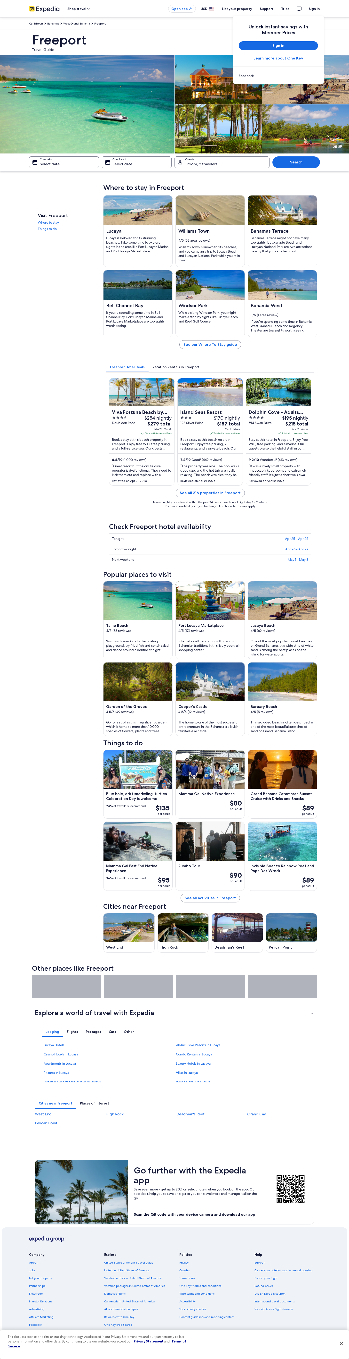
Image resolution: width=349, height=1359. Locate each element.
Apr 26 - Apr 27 (296, 549)
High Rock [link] (115, 1114)
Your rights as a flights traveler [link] (273, 1309)
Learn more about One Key (278, 58)
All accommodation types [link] (121, 1309)
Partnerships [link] (37, 1286)
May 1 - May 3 (298, 559)
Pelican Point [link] (46, 1123)
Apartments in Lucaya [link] (60, 1063)
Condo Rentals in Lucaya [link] (194, 1054)
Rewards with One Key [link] (119, 1317)
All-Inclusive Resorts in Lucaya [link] (198, 1045)
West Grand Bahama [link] (76, 23)
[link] (278, 76)
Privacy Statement (148, 1341)
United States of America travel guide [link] (128, 1263)
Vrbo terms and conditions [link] (196, 1294)
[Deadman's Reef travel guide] (237, 933)
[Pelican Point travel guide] (291, 933)
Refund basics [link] (263, 1286)
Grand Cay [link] (256, 1114)
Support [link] (259, 1263)
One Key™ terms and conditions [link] (200, 1286)
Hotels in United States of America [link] (126, 1270)
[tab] (127, 367)
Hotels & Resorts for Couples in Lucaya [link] (72, 1082)
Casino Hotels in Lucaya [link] (61, 1054)
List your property (237, 9)
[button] (174, 1012)
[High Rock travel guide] (183, 933)
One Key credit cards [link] (118, 1325)
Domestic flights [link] (115, 1294)
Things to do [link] (47, 229)
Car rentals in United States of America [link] (129, 1301)
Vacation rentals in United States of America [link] (132, 1278)
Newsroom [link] (36, 1294)
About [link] (33, 1263)
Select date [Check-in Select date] (50, 164)
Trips (285, 9)
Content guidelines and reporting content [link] (206, 1317)
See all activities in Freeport (210, 898)
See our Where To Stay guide (210, 344)
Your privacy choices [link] (192, 1309)
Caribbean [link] (36, 23)
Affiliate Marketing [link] (41, 1317)
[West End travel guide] (129, 933)
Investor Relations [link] (40, 1301)
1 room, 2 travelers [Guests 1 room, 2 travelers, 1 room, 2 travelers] (201, 164)
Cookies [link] (184, 1270)
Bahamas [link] (53, 23)
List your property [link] (40, 1278)
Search (296, 162)
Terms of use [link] (187, 1278)
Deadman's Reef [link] (190, 1114)
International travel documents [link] (274, 1301)
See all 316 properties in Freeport (210, 493)
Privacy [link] (184, 1263)
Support (266, 9)
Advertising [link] (36, 1309)
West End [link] (43, 1114)
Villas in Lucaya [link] (187, 1072)
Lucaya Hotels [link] (54, 1045)
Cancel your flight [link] (266, 1278)
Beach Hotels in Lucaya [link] (193, 1082)
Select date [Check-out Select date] (122, 164)
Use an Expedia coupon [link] (270, 1294)
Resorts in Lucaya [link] (56, 1072)
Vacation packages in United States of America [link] (134, 1286)
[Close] (341, 1343)
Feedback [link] (35, 1325)
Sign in (314, 9)
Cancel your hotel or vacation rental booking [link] (283, 1270)
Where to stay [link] (48, 222)
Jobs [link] (32, 1270)
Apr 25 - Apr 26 (296, 538)
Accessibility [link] (187, 1301)
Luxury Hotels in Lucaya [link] (193, 1063)
